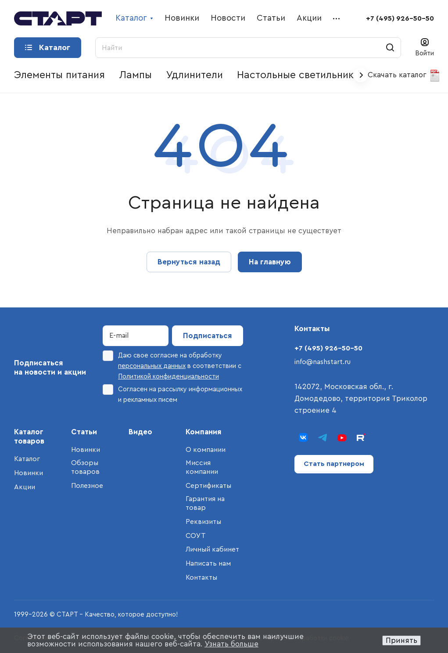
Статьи (84, 432)
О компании (206, 449)
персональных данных (152, 366)
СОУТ (196, 535)
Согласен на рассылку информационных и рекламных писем (172, 393)
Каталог (27, 458)
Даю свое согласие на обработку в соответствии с (172, 365)
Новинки (28, 472)
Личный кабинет (212, 549)
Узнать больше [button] (231, 644)
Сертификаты (208, 485)
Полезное (87, 485)
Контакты (201, 577)
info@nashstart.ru (322, 361)
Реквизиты (203, 521)
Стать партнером (334, 463)
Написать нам (208, 563)
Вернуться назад (189, 262)
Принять (401, 640)
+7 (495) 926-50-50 (400, 18)
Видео (140, 432)
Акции (24, 487)
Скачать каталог (404, 75)
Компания (204, 432)
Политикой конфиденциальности (168, 376)
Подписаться (207, 335)
